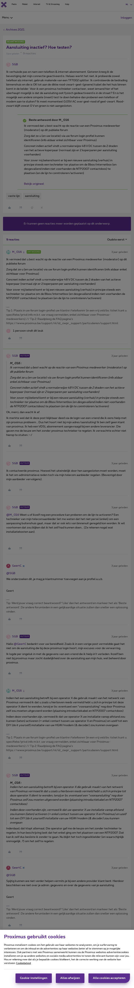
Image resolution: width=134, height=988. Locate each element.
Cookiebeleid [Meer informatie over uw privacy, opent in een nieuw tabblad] (23, 965)
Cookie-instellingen (33, 980)
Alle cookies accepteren (109, 980)
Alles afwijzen (70, 980)
